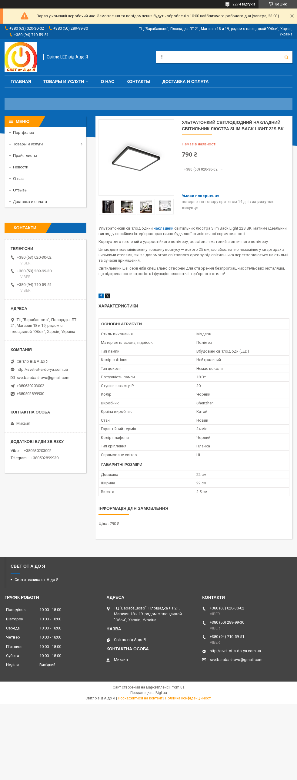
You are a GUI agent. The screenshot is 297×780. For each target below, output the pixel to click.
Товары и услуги (63, 81)
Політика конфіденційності (188, 698)
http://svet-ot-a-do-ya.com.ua (42, 369)
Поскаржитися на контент (140, 698)
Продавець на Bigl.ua (148, 693)
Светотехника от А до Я (36, 579)
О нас (107, 81)
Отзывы (20, 190)
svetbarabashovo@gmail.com (43, 377)
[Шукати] (286, 57)
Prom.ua (178, 687)
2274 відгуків (243, 4)
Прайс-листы (25, 155)
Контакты (138, 81)
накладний (163, 228)
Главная (21, 81)
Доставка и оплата (185, 81)
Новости (20, 167)
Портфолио (23, 132)
